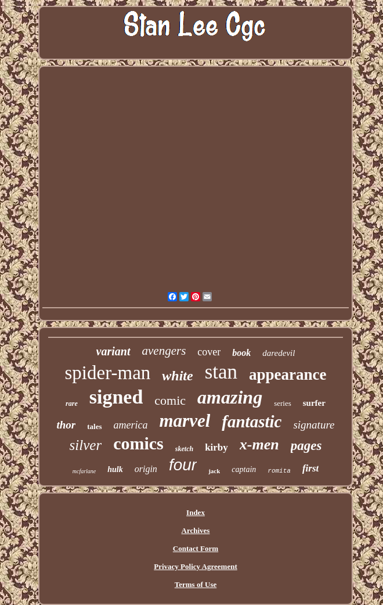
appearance (287, 374)
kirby (216, 447)
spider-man (107, 372)
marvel (185, 420)
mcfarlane (84, 471)
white (177, 375)
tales (94, 426)
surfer (314, 403)
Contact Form (195, 548)
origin (146, 469)
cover (209, 352)
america (131, 425)
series (282, 403)
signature (313, 425)
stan (221, 372)
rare (72, 403)
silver (86, 445)
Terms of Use (195, 584)
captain (244, 469)
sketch (184, 449)
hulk (114, 469)
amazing (229, 397)
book (241, 353)
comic (170, 400)
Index (195, 512)
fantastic (251, 421)
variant (113, 351)
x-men (259, 444)
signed (116, 397)
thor (65, 425)
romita (279, 470)
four (183, 465)
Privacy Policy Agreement (195, 566)
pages (306, 445)
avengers (164, 351)
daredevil (278, 353)
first (310, 468)
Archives (196, 530)
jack (214, 470)
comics (138, 443)
